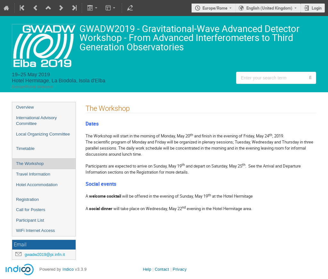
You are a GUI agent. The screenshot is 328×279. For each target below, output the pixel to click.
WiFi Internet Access (35, 230)
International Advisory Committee (36, 120)
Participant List (30, 220)
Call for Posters (30, 209)
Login (317, 8)
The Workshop (30, 163)
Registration (27, 199)
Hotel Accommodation (37, 184)
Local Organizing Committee (43, 134)
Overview (25, 107)
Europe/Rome (214, 8)
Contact (162, 269)
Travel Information (33, 174)
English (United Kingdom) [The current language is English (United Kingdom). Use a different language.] (269, 8)
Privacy (180, 269)
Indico (68, 269)
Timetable (25, 148)
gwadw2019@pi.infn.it (45, 254)
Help (147, 269)
